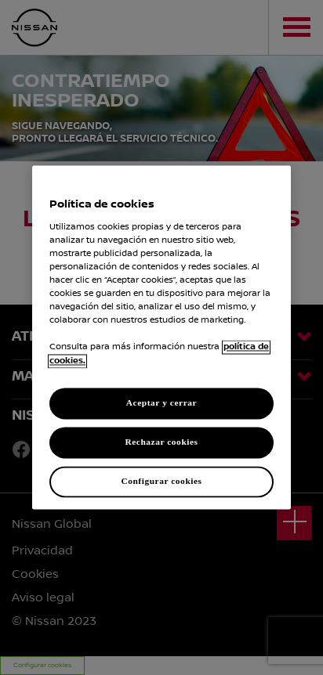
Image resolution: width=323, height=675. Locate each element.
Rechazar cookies (161, 442)
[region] (161, 337)
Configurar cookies (161, 481)
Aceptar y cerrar (161, 403)
